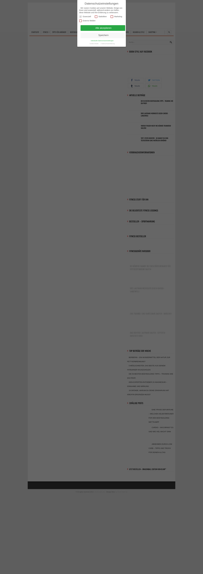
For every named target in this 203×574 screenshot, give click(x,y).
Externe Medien (87, 20)
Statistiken (101, 16)
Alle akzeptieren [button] (103, 28)
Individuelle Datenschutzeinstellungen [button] (102, 40)
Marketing (116, 16)
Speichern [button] (103, 35)
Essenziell (85, 16)
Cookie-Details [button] (94, 43)
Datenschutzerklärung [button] (108, 43)
